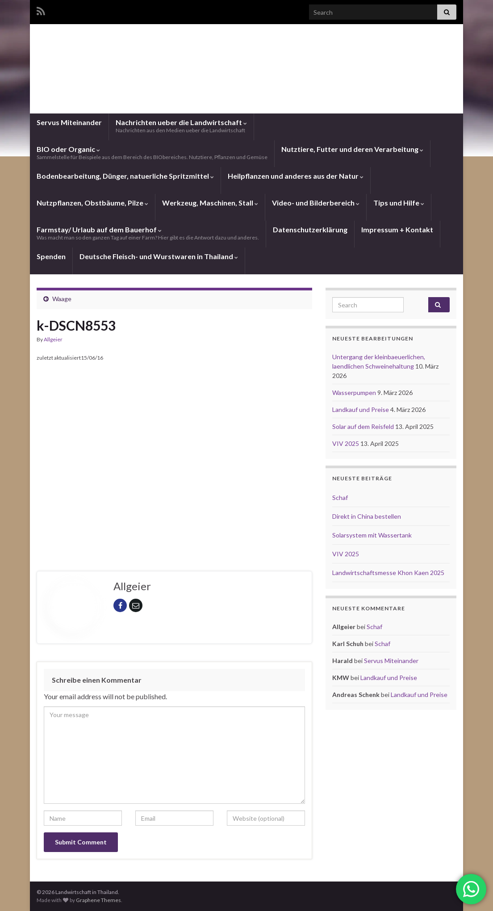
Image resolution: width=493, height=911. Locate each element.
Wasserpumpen (354, 392)
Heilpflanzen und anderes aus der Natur (295, 176)
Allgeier (53, 339)
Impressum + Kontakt (397, 229)
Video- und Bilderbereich (315, 202)
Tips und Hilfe (398, 202)
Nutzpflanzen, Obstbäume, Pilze (92, 202)
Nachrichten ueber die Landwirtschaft (181, 126)
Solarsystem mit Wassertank (372, 535)
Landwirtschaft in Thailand (246, 77)
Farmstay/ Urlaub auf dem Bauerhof (148, 233)
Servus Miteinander (69, 122)
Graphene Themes (98, 900)
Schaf (340, 497)
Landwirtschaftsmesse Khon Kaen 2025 (388, 572)
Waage (61, 298)
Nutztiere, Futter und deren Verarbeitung (352, 149)
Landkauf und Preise (361, 409)
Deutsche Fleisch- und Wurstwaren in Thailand (158, 256)
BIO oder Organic (152, 152)
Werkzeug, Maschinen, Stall (210, 202)
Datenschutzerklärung (310, 229)
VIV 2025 (346, 443)
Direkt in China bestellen (366, 516)
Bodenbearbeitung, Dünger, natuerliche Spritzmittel (125, 176)
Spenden (51, 256)
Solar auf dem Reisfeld (363, 426)
